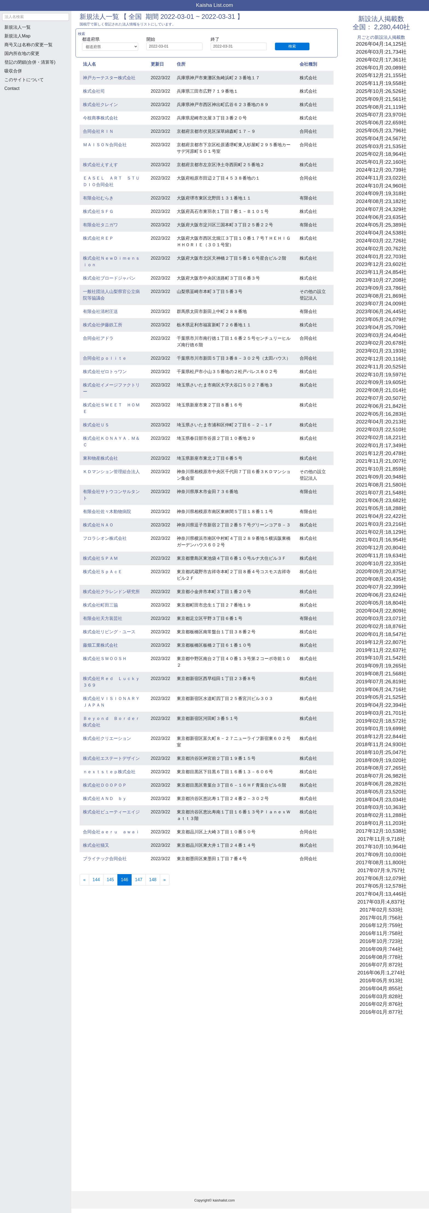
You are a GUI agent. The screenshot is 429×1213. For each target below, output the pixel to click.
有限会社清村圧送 (100, 311)
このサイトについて (24, 79)
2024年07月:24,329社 (381, 209)
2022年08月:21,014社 (381, 390)
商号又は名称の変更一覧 (28, 44)
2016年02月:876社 (381, 1004)
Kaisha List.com (214, 5)
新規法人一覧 (17, 27)
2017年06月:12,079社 (381, 878)
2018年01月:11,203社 (381, 823)
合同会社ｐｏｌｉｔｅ (105, 358)
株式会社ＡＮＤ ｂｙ (105, 798)
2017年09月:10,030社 (381, 854)
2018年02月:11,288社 (381, 815)
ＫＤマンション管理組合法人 (111, 471)
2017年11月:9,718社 (381, 839)
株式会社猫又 (96, 845)
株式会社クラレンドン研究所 (111, 591)
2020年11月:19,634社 (381, 555)
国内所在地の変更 (21, 53)
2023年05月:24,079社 (381, 319)
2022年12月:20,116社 (381, 359)
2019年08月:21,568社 (381, 673)
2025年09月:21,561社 (381, 99)
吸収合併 (13, 71)
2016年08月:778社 (381, 957)
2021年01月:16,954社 (381, 540)
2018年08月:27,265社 (381, 768)
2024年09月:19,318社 (381, 193)
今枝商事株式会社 (100, 118)
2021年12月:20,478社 (381, 453)
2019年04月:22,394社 (381, 705)
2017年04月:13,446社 (381, 894)
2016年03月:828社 (381, 996)
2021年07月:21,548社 (381, 493)
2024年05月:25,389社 (381, 225)
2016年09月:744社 (381, 949)
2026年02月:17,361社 (381, 60)
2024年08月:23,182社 (381, 201)
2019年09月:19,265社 (381, 666)
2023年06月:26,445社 (381, 311)
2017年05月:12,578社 (381, 886)
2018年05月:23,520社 (381, 792)
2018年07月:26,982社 (381, 776)
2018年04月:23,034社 (381, 799)
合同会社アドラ (98, 338)
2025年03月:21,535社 (381, 146)
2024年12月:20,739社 (381, 170)
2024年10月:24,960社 (381, 186)
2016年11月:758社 (381, 933)
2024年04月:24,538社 (381, 233)
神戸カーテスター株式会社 (109, 77)
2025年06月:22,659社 (381, 122)
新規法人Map (17, 36)
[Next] (164, 880)
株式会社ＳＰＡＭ (100, 558)
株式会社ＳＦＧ (98, 211)
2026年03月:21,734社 (381, 52)
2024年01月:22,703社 (381, 256)
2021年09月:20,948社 (381, 477)
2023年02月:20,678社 (381, 343)
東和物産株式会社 (100, 458)
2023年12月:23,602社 (381, 264)
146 (126, 879)
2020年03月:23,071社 (381, 618)
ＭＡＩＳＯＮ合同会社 (105, 144)
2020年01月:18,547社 (381, 634)
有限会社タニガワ (100, 224)
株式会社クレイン (100, 104)
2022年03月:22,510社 (381, 429)
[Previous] (84, 880)
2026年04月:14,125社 (381, 44)
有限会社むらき (98, 198)
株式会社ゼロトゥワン (105, 371)
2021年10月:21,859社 (381, 469)
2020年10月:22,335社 (381, 563)
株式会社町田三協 (100, 605)
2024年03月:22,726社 (381, 241)
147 (138, 879)
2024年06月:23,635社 (381, 217)
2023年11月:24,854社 (381, 272)
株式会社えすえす (100, 164)
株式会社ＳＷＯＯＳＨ (105, 658)
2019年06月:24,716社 (381, 689)
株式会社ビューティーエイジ (111, 812)
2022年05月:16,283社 (381, 414)
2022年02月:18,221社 (381, 437)
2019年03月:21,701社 (381, 713)
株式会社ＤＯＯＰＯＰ (105, 785)
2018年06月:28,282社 (381, 784)
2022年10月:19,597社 (381, 374)
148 (152, 879)
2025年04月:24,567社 (381, 138)
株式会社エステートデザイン (111, 758)
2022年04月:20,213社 (381, 421)
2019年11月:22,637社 (381, 650)
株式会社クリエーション (107, 738)
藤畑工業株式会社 (100, 645)
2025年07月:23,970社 (381, 115)
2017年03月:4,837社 (381, 902)
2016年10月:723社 (381, 941)
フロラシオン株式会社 (105, 538)
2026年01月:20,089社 (381, 68)
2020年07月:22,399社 (381, 587)
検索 (292, 46)
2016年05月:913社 (381, 980)
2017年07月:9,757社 (381, 870)
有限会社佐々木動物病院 (107, 511)
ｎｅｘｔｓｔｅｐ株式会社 (109, 771)
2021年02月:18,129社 (381, 532)
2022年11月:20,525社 (381, 367)
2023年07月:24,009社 (381, 303)
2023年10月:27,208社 (381, 280)
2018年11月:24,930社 (381, 744)
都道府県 (91, 39)
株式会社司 (94, 91)
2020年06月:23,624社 (381, 595)
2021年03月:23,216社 (381, 524)
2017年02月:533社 (381, 910)
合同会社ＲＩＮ (98, 131)
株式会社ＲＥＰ (98, 238)
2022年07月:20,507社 (381, 398)
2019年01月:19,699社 (381, 728)
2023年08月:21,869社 (381, 296)
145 (110, 879)
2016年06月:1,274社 (381, 972)
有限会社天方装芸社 (102, 618)
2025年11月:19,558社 (381, 83)
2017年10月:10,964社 (381, 846)
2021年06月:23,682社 (381, 500)
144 (96, 879)
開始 (150, 39)
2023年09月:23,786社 (381, 288)
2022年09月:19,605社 (381, 382)
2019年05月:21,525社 (381, 697)
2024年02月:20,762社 (381, 248)
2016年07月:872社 (381, 965)
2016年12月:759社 (381, 925)
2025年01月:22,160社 (381, 162)
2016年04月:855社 (381, 988)
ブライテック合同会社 (105, 858)
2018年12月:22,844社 (381, 736)
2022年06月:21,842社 (381, 406)
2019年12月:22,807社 (381, 642)
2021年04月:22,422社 (381, 516)
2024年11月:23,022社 (381, 178)
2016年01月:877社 (381, 1012)
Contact (11, 88)
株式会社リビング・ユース (109, 631)
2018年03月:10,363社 (381, 807)
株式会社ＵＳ (96, 425)
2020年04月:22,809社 (381, 611)
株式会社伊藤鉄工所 (102, 325)
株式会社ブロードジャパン (109, 278)
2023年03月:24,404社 (381, 335)
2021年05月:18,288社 (381, 508)
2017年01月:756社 (381, 918)
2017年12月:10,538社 (381, 831)
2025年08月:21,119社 (381, 107)
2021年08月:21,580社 (381, 485)
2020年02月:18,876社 (381, 626)
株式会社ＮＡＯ (98, 525)
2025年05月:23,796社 (381, 130)
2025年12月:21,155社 (381, 75)
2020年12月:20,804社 (381, 547)
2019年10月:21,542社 (381, 658)
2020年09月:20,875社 (381, 571)
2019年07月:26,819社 (381, 681)
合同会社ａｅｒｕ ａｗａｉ (111, 832)
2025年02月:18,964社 (381, 154)
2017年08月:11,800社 (381, 862)
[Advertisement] (35, 124)
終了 (215, 39)
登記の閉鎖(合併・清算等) (30, 62)
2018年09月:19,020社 (381, 760)
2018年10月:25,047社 (381, 752)
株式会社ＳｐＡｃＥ (102, 571)
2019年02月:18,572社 (381, 721)
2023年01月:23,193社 (381, 351)
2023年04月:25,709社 (381, 327)
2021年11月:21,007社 (381, 461)
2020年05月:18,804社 (381, 603)
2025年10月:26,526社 (381, 91)
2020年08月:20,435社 (381, 579)
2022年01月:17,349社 (381, 445)
